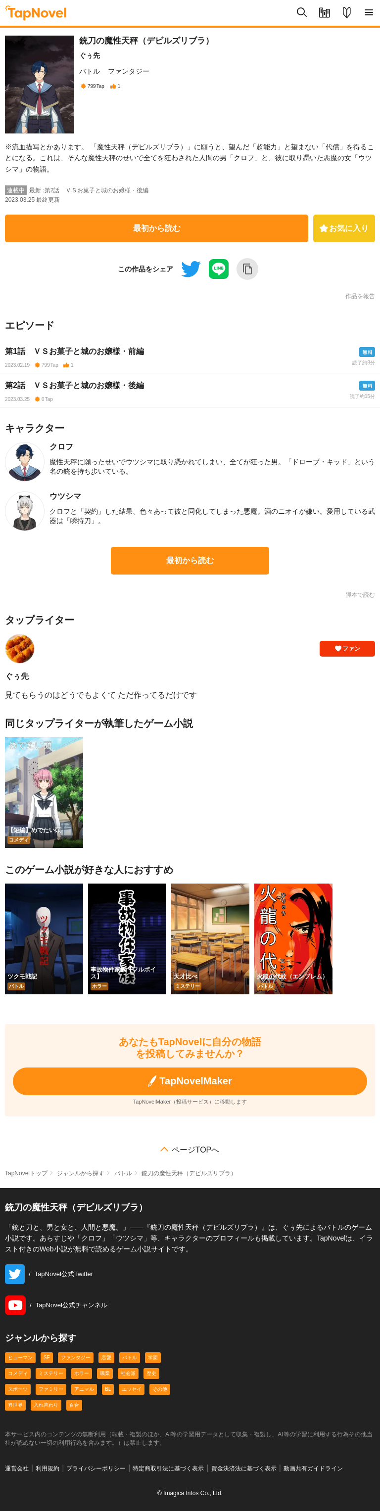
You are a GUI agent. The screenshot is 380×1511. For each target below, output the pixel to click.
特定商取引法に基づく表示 (168, 1468)
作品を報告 (360, 296)
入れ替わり (46, 1405)
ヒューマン (20, 1357)
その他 (159, 1389)
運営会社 (17, 1468)
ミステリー (51, 1373)
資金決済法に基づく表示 (244, 1468)
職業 (105, 1373)
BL (108, 1389)
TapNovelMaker (190, 1081)
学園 (153, 1357)
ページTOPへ (196, 1150)
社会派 (128, 1373)
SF (47, 1357)
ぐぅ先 (89, 55)
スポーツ (18, 1389)
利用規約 (47, 1468)
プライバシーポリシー (96, 1468)
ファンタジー (128, 71)
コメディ (18, 1373)
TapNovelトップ (26, 1173)
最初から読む (157, 228)
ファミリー (51, 1389)
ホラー (81, 1373)
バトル (89, 71)
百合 (74, 1405)
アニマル (84, 1389)
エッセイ (132, 1389)
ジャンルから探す (80, 1173)
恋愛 (106, 1357)
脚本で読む (360, 594)
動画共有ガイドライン (313, 1468)
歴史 (151, 1373)
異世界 (15, 1405)
